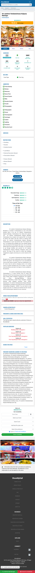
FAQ (17, 492)
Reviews (21, 48)
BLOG (17, 541)
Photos (13, 48)
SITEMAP (17, 503)
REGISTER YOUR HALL (17, 515)
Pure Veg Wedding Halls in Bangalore (18, 336)
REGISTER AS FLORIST (17, 525)
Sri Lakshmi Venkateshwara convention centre (18, 397)
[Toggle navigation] (30, 2)
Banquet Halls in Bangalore (18, 333)
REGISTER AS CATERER (17, 518)
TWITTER (22, 555)
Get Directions (17, 179)
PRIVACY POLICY (17, 485)
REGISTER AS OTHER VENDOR (17, 529)
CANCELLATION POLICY (17, 488)
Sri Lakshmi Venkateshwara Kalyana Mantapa (14, 14)
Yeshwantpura (5, 17)
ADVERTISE (17, 533)
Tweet (25, 347)
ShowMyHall (5, 2)
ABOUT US (17, 506)
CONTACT (17, 499)
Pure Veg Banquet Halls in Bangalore (18, 339)
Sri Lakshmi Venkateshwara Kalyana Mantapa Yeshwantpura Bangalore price (17, 360)
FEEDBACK (17, 496)
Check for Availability (26, 571)
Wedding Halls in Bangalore (18, 329)
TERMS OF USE (17, 481)
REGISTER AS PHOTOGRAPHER (17, 522)
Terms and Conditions (20, 431)
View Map (17, 176)
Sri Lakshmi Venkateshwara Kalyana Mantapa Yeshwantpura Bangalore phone (17, 372)
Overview (5, 48)
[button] (3, 36)
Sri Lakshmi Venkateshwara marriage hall (20, 390)
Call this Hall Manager (9, 571)
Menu (30, 48)
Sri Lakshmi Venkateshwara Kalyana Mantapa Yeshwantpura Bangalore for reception (17, 379)
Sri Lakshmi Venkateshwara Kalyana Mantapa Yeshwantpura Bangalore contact (17, 367)
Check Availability (17, 434)
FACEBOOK (22, 550)
